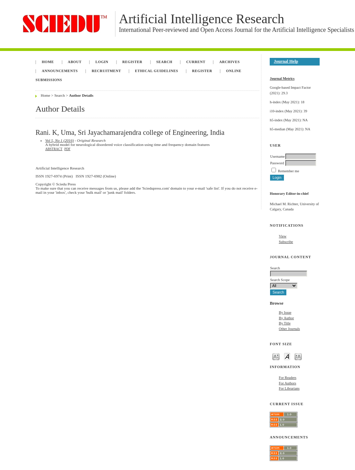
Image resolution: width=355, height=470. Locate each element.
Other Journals (289, 329)
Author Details (81, 95)
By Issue (285, 312)
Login (101, 62)
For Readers (287, 378)
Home (48, 62)
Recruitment (106, 71)
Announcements (60, 71)
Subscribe (286, 242)
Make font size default (287, 356)
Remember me (288, 171)
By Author (286, 318)
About (75, 62)
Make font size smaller (275, 356)
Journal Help (286, 61)
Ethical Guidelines (156, 71)
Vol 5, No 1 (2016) (59, 140)
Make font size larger (298, 356)
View (282, 236)
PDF (67, 149)
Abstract (53, 149)
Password (277, 163)
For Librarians (289, 388)
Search (164, 62)
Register (132, 62)
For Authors (287, 383)
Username (277, 156)
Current (195, 62)
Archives (229, 62)
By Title (285, 323)
